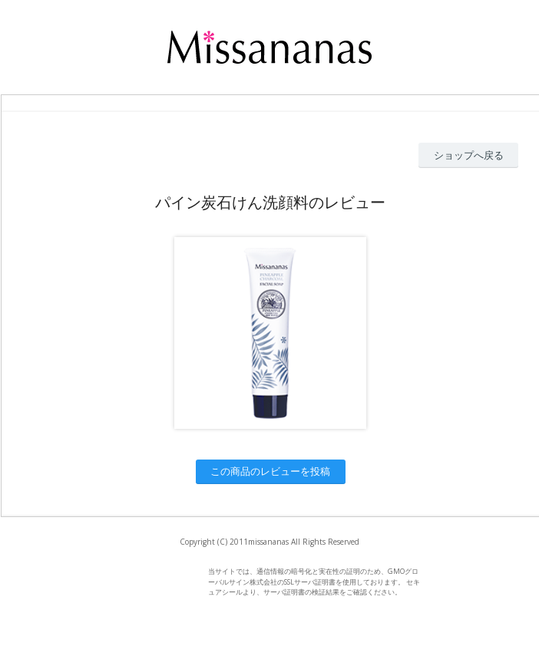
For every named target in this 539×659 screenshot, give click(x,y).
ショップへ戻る (469, 155)
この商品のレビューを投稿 (270, 471)
